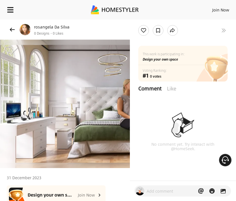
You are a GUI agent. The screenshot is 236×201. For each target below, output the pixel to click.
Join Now (220, 10)
